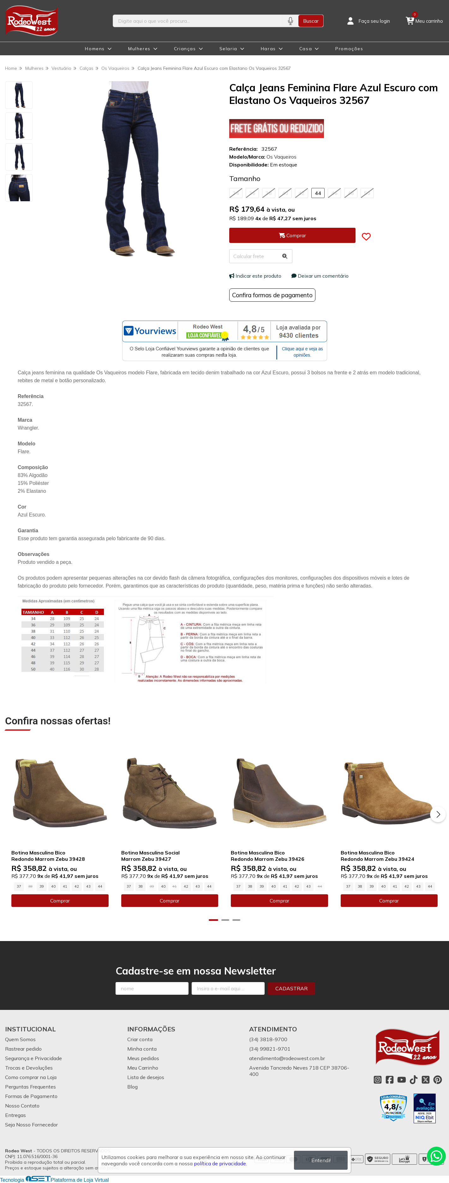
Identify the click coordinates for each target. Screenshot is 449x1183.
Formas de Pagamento (31, 1096)
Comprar (60, 900)
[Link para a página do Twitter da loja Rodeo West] (425, 1079)
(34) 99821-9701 (269, 1049)
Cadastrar (291, 988)
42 (301, 193)
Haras (268, 48)
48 (351, 193)
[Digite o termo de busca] (197, 21)
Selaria (228, 48)
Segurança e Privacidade (33, 1058)
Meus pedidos (143, 1058)
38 (269, 193)
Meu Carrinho (142, 1068)
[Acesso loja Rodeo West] (367, 21)
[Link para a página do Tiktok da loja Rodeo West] (413, 1079)
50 (367, 193)
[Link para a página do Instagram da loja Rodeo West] (377, 1079)
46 (334, 193)
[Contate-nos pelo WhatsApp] (436, 1156)
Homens (95, 48)
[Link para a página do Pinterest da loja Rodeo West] (437, 1079)
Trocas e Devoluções (29, 1068)
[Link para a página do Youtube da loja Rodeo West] (401, 1079)
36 (252, 193)
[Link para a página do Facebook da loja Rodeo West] (389, 1079)
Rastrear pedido (23, 1049)
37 (19, 886)
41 (65, 886)
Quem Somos (20, 1039)
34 (236, 193)
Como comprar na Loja (31, 1077)
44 (318, 193)
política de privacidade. (220, 1163)
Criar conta (140, 1039)
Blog (132, 1086)
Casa (305, 48)
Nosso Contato (22, 1105)
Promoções (349, 48)
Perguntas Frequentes (30, 1086)
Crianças (185, 48)
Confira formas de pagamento (272, 295)
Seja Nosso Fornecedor (31, 1124)
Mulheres (139, 48)
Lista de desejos (145, 1077)
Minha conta (142, 1049)
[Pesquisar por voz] (290, 21)
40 (285, 193)
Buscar (311, 21)
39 (41, 886)
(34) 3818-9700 (268, 1039)
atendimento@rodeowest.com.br (287, 1058)
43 (88, 886)
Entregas (15, 1115)
